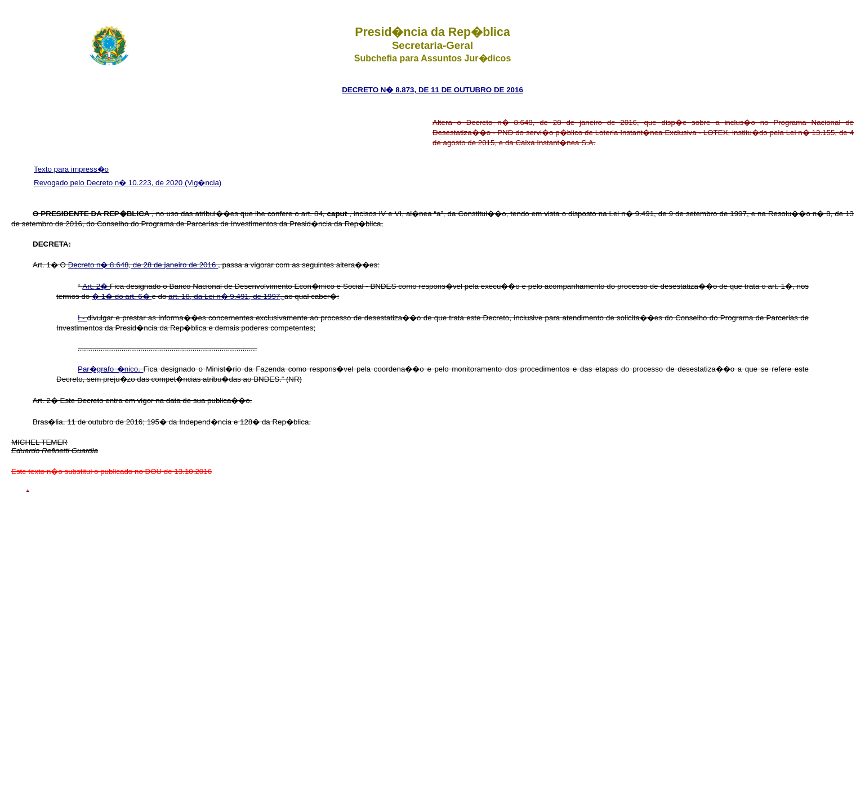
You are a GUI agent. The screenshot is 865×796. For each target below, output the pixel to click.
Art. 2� (96, 286)
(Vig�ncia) (203, 182)
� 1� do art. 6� (121, 296)
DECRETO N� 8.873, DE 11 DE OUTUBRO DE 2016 (432, 90)
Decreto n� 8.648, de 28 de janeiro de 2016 (143, 265)
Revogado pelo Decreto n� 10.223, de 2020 (109, 182)
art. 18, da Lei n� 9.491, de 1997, (226, 296)
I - (82, 318)
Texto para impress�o (71, 169)
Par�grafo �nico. (111, 369)
